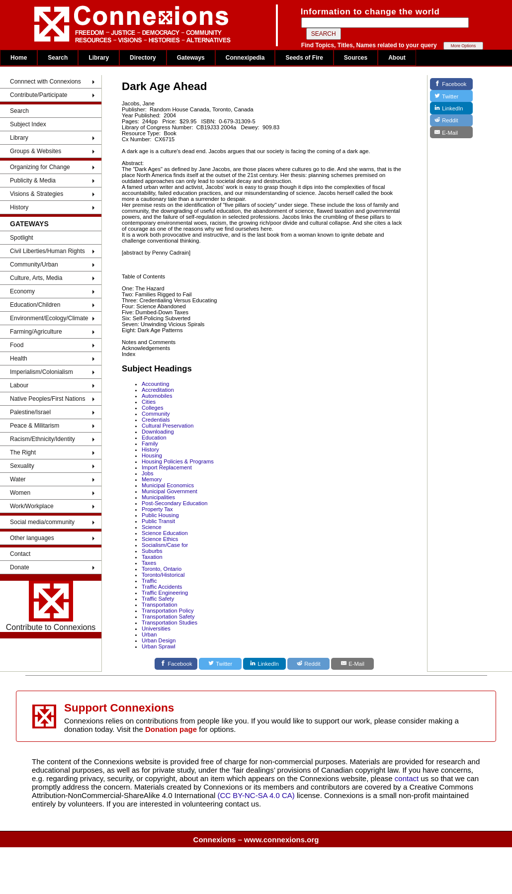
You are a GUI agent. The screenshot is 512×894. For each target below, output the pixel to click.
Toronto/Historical (163, 575)
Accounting (155, 384)
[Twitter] (220, 664)
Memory (152, 479)
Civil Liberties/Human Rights (47, 251)
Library (98, 57)
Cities (149, 402)
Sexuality (22, 465)
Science (152, 527)
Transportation (159, 605)
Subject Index (28, 124)
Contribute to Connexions (51, 606)
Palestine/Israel (30, 412)
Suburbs (152, 551)
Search (58, 57)
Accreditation (158, 390)
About (397, 57)
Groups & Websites (35, 151)
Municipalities (158, 497)
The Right (23, 452)
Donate (19, 567)
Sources (355, 57)
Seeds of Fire (304, 57)
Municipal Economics (168, 485)
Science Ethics (160, 539)
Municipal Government (169, 491)
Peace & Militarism (34, 425)
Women (20, 492)
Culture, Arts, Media (36, 277)
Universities (156, 628)
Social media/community (42, 522)
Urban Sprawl (158, 646)
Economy (22, 291)
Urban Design (158, 640)
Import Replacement (167, 467)
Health (18, 358)
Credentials (156, 420)
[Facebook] (176, 664)
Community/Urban (34, 264)
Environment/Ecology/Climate (49, 318)
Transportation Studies (169, 623)
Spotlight (21, 237)
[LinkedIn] (264, 664)
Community (156, 414)
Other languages (32, 538)
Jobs (148, 473)
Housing (152, 455)
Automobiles (157, 396)
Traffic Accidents (162, 587)
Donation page (171, 729)
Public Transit (158, 521)
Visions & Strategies (36, 193)
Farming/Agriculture (36, 331)
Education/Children (35, 304)
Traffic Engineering (165, 593)
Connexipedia (245, 57)
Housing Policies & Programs (178, 461)
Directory (143, 57)
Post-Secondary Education (174, 503)
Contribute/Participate (38, 94)
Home (18, 57)
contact (408, 778)
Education (154, 438)
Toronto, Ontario (161, 569)
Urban (149, 634)
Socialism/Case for (165, 545)
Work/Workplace (32, 506)
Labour (19, 385)
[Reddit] (308, 664)
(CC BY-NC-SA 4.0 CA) (256, 795)
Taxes (149, 563)
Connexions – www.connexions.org (256, 839)
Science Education (165, 533)
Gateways (191, 57)
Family (150, 444)
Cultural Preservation (167, 426)
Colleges (153, 408)
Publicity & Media (33, 180)
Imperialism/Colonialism (41, 371)
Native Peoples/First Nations (47, 398)
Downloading (158, 432)
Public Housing (160, 515)
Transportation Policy (168, 611)
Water (18, 479)
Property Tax (157, 509)
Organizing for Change (40, 167)
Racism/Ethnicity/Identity (42, 439)
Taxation (152, 557)
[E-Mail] (352, 664)
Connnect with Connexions (45, 81)
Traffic (149, 581)
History (19, 207)
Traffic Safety (158, 599)
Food (16, 345)
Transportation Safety (168, 617)
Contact (20, 553)
